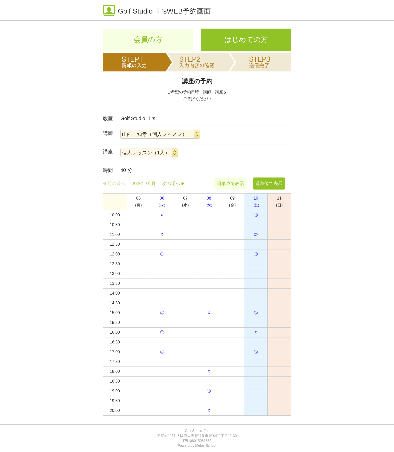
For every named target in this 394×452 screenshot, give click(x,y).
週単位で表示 (268, 183)
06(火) (162, 201)
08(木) (209, 201)
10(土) (256, 201)
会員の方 (148, 39)
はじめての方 (246, 39)
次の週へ (171, 183)
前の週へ (116, 183)
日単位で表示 (230, 183)
